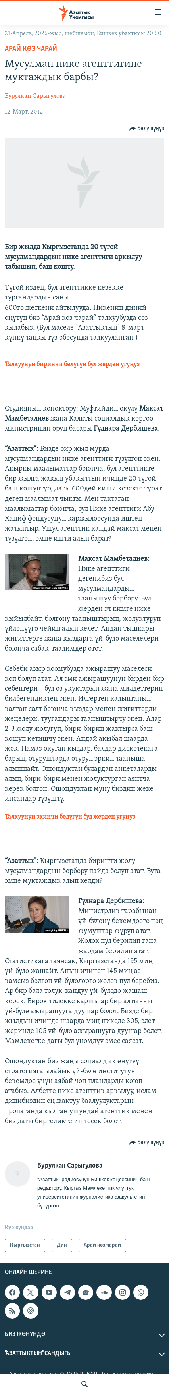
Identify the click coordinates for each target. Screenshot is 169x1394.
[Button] (147, 128)
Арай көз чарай (31, 49)
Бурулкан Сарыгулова (35, 96)
